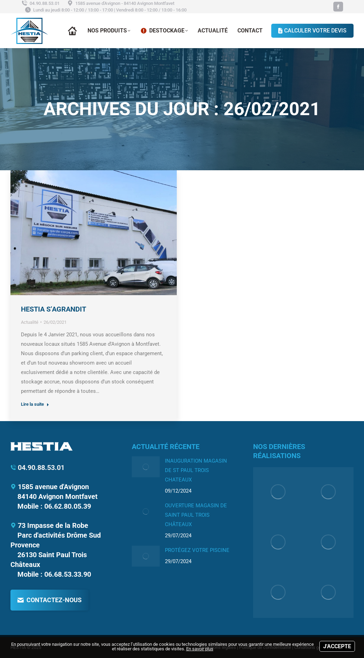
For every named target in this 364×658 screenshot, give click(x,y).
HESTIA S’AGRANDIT (53, 309)
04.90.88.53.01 (40, 3)
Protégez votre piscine (197, 550)
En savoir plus (199, 648)
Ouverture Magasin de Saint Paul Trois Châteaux (196, 515)
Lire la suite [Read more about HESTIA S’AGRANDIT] (35, 404)
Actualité (29, 322)
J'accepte (337, 646)
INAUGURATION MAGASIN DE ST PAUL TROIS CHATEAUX (196, 470)
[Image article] (146, 466)
